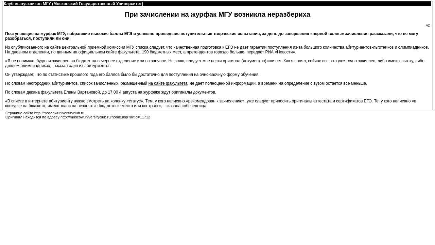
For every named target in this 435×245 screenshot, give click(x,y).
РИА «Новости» (280, 52)
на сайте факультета (168, 83)
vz (428, 25)
